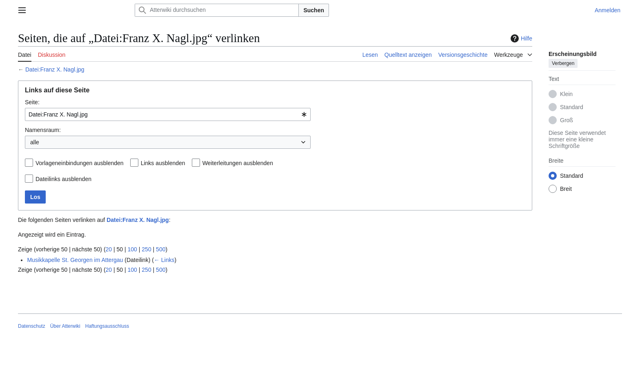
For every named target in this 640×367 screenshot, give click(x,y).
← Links (164, 260)
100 (132, 249)
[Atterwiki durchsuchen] (217, 10)
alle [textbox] (34, 142)
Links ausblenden (163, 163)
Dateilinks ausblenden (63, 179)
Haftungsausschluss (107, 326)
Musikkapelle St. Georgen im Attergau (75, 260)
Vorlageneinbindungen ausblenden (80, 163)
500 (160, 249)
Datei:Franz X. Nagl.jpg (54, 69)
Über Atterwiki (65, 326)
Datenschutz (31, 326)
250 (146, 249)
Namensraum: (43, 130)
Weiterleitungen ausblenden (237, 163)
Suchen (313, 10)
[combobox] (168, 114)
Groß (566, 120)
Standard (571, 107)
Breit (566, 189)
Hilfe (520, 38)
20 (109, 249)
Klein (566, 94)
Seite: (32, 102)
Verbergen (563, 63)
